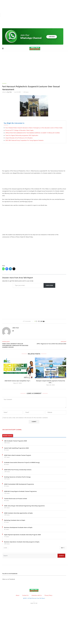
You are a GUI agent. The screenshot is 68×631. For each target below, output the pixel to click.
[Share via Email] (43, 321)
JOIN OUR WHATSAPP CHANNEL (12, 430)
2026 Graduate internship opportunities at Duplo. (18, 513)
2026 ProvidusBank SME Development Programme (19, 484)
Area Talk (9, 92)
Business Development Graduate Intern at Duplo (18, 527)
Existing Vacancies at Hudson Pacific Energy (17, 477)
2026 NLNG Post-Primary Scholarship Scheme (17, 470)
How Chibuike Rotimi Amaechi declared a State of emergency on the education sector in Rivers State (33, 128)
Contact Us (25, 595)
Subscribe (49, 285)
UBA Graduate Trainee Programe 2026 (15, 441)
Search (61, 556)
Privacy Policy (48, 595)
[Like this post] (36, 321)
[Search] (30, 556)
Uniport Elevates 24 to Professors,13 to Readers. (19, 138)
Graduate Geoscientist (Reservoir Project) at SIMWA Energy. (22, 462)
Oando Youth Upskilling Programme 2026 (16, 448)
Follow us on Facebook (8, 579)
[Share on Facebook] (38, 321)
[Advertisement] (34, 14)
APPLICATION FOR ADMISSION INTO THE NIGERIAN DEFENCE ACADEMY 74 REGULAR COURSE (32, 133)
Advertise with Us (37, 595)
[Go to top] (34, 603)
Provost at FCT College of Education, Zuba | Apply (19, 130)
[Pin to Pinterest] (41, 321)
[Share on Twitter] (40, 321)
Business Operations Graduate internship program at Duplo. (22, 542)
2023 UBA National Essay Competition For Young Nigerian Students (24, 140)
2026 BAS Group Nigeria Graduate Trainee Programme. (20, 491)
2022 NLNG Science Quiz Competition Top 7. (17, 381)
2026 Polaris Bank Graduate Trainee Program (17, 455)
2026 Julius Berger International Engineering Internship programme (24, 506)
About (17, 595)
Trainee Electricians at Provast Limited (15, 499)
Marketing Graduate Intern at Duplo (14, 520)
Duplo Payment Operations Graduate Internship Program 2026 (22, 535)
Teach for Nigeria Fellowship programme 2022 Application (21, 135)
